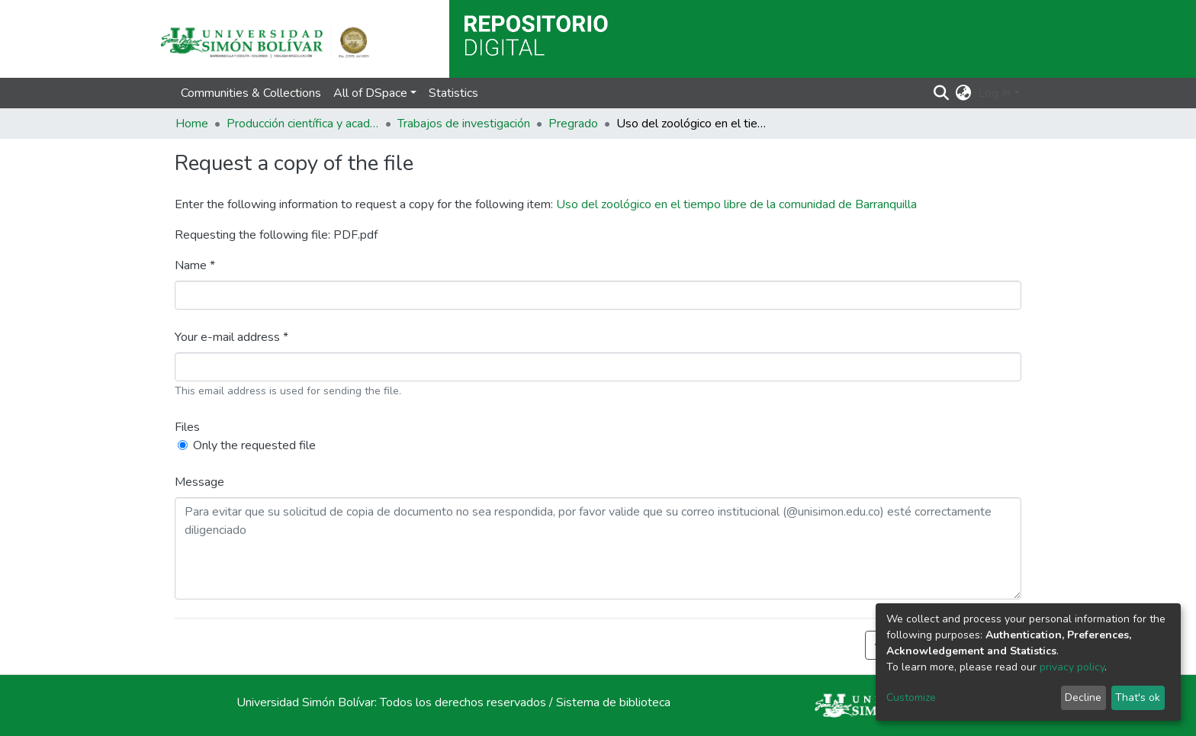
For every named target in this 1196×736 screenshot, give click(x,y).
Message (199, 482)
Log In (994, 93)
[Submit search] (941, 93)
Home (191, 123)
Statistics (453, 93)
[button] (963, 93)
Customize (911, 697)
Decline (1083, 697)
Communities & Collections (251, 93)
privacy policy (1072, 667)
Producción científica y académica (303, 123)
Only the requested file (254, 445)
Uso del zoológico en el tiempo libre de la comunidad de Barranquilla (736, 204)
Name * (195, 265)
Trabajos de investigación (463, 123)
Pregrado (573, 123)
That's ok (1137, 697)
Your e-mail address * (231, 337)
